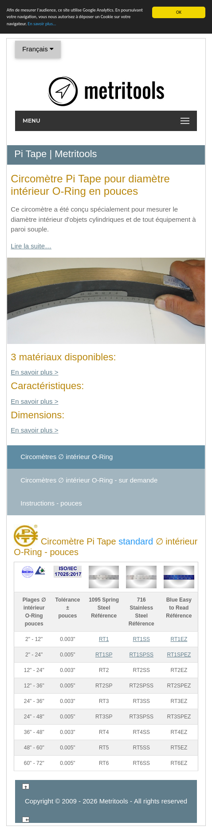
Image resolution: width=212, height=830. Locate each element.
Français (38, 49)
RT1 (104, 639)
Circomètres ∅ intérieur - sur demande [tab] (88, 480)
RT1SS (141, 639)
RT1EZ (178, 639)
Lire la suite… (31, 246)
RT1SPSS (141, 655)
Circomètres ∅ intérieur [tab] (66, 456)
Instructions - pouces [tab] (51, 503)
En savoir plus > (34, 372)
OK (178, 12)
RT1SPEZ (179, 655)
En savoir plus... (42, 24)
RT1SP (103, 655)
